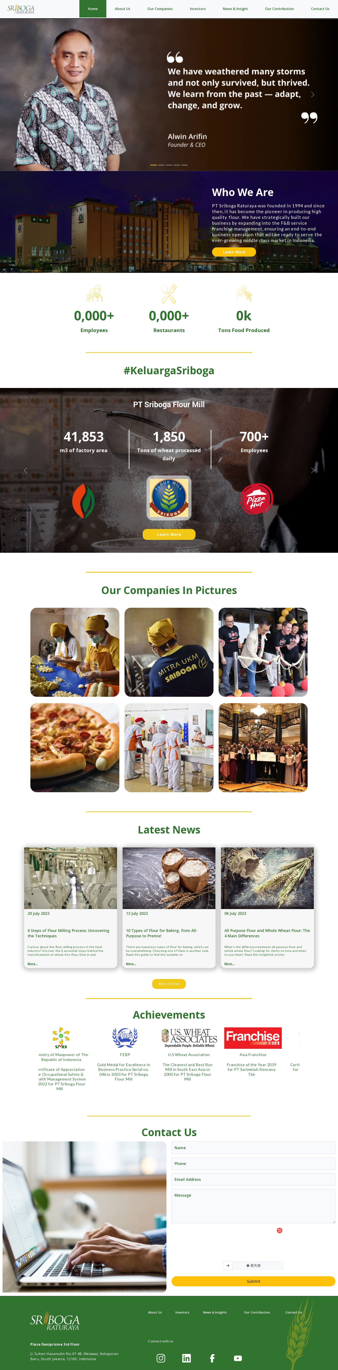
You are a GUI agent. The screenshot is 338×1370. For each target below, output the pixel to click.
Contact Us (320, 8)
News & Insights (215, 1312)
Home (93, 8)
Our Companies (160, 8)
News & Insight (235, 8)
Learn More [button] (234, 251)
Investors (198, 8)
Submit (253, 1281)
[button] (25, 470)
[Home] (21, 8)
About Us (122, 8)
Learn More (169, 534)
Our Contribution (279, 8)
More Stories (169, 983)
